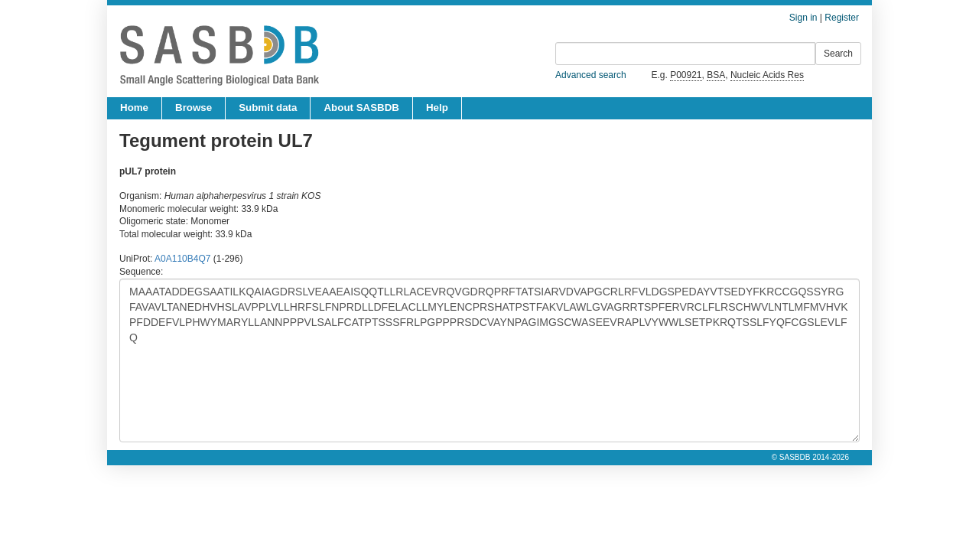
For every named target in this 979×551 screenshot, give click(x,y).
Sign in (803, 17)
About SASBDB (361, 107)
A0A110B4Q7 (182, 258)
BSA (716, 75)
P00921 (685, 75)
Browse (193, 107)
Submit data (268, 107)
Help (437, 107)
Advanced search (590, 75)
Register (842, 17)
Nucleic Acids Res (767, 75)
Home (134, 107)
